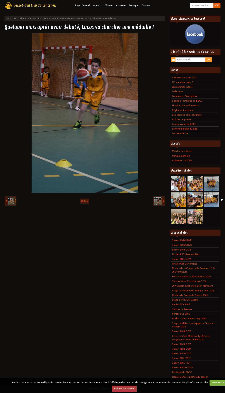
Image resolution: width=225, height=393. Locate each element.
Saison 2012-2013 (181, 353)
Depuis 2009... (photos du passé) (190, 376)
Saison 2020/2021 (182, 240)
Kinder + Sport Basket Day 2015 (189, 318)
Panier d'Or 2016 (181, 304)
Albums (109, 5)
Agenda (97, 5)
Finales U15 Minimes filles (186, 254)
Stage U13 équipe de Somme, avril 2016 (193, 290)
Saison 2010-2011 (181, 362)
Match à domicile (181, 155)
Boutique (133, 5)
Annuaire (121, 5)
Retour (84, 200)
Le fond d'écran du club (184, 128)
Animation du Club (182, 160)
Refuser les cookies (124, 388)
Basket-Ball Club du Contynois (35, 5)
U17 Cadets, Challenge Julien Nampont (192, 285)
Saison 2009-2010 (182, 367)
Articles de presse (181, 119)
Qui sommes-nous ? (182, 86)
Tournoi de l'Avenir (182, 309)
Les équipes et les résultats (187, 114)
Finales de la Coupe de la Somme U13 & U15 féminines (193, 270)
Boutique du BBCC (182, 372)
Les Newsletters (181, 133)
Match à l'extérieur (182, 151)
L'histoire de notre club (184, 77)
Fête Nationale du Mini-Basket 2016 (191, 276)
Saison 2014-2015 (181, 331)
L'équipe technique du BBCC (187, 100)
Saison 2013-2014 (181, 348)
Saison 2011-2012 (181, 358)
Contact (146, 5)
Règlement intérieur (183, 110)
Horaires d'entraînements (186, 105)
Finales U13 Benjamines (184, 263)
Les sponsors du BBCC (184, 124)
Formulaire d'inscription (184, 96)
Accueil (12, 18)
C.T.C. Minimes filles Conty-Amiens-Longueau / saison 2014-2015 (191, 337)
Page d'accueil (82, 5)
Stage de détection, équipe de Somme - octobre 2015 (193, 325)
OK (217, 5)
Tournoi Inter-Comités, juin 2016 (189, 281)
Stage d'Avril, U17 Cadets (185, 299)
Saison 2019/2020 (182, 244)
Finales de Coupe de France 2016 (190, 295)
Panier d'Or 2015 (38, 18)
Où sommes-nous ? (182, 82)
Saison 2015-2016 (181, 249)
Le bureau (177, 91)
